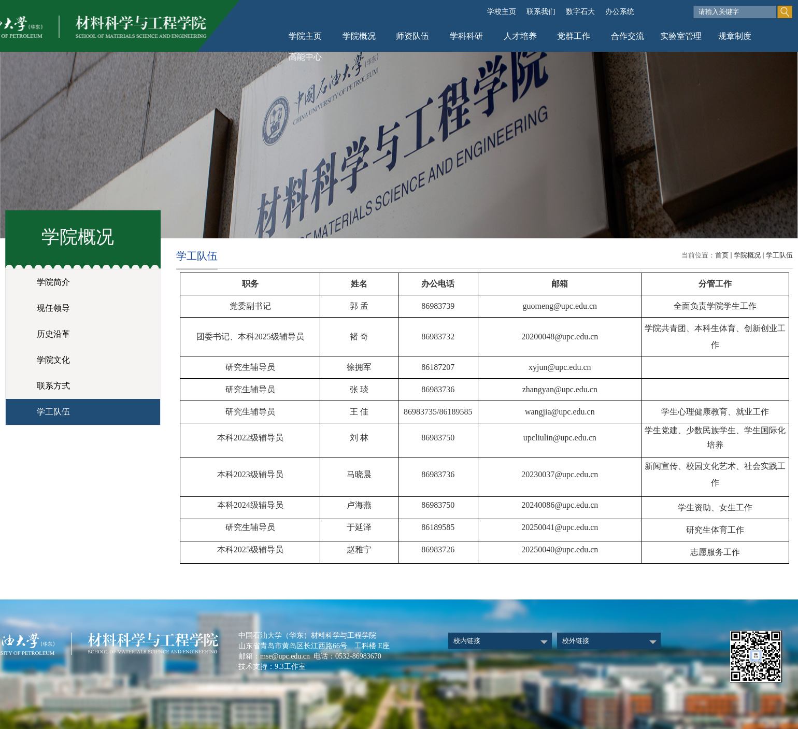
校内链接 (466, 641)
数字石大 (580, 11)
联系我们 (540, 11)
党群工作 (573, 36)
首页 (722, 255)
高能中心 (305, 56)
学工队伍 (779, 255)
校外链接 (575, 641)
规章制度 (734, 36)
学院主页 (305, 36)
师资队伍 (412, 36)
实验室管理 (681, 36)
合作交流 (627, 36)
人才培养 (520, 36)
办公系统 (619, 11)
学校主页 (501, 11)
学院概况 (359, 36)
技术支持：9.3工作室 (272, 666)
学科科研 (466, 36)
